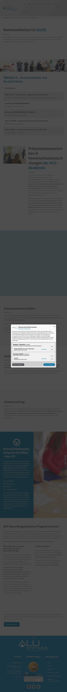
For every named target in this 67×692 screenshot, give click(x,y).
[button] (50, 346)
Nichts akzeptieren (18, 364)
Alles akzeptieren (49, 364)
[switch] (51, 346)
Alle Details (43, 349)
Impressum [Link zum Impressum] (21, 329)
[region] (33, 352)
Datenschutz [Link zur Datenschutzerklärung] (27, 329)
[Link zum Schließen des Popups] (54, 327)
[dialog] (33, 346)
